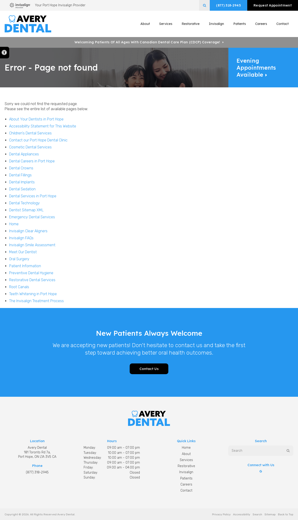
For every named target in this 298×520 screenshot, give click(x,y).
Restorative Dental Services (32, 280)
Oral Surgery (19, 259)
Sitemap (270, 514)
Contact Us (149, 369)
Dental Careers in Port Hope (32, 161)
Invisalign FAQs (21, 238)
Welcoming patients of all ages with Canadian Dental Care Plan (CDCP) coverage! (147, 42)
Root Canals (19, 287)
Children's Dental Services (30, 133)
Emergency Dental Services (32, 217)
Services (186, 460)
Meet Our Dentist (23, 252)
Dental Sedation (22, 189)
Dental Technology (24, 203)
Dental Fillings (20, 175)
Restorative (186, 466)
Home (14, 224)
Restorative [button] (191, 24)
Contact (282, 24)
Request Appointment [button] (273, 5)
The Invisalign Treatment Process (36, 301)
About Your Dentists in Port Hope (36, 119)
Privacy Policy (221, 514)
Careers (261, 24)
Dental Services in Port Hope (32, 196)
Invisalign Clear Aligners (28, 231)
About (186, 454)
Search (257, 514)
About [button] (145, 24)
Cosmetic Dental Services (30, 147)
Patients (239, 24)
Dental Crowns (21, 168)
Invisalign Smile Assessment (32, 245)
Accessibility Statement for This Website (42, 126)
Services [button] (165, 24)
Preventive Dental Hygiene (31, 273)
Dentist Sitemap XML (26, 210)
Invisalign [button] (216, 24)
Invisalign (186, 472)
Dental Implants (22, 182)
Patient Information (25, 266)
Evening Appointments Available (256, 67)
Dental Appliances (24, 154)
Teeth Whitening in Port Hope (33, 294)
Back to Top (285, 514)
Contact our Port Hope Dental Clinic (38, 140)
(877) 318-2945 (228, 5)
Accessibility (241, 514)
